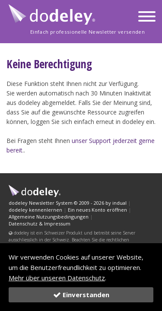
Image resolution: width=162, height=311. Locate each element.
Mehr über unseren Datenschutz (57, 277)
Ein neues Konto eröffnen (97, 209)
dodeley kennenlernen (35, 209)
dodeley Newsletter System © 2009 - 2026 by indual (68, 203)
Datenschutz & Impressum (39, 223)
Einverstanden (81, 294)
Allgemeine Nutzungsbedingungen (49, 216)
